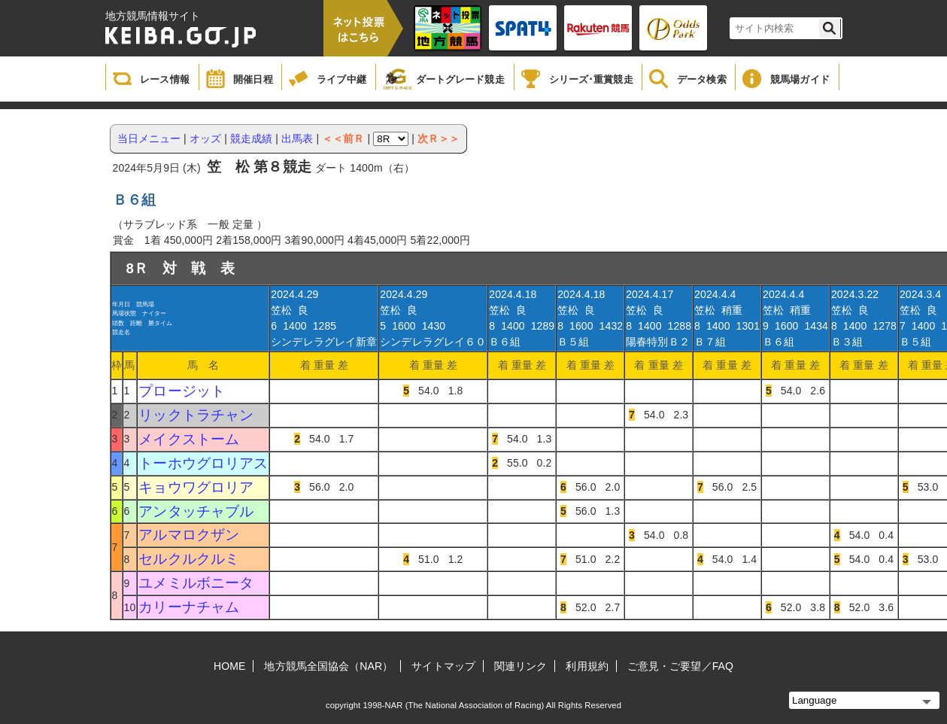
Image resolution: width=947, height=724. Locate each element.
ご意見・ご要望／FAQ (680, 666)
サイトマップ (443, 666)
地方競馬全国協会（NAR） (328, 666)
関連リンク (521, 666)
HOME (229, 666)
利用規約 (587, 666)
